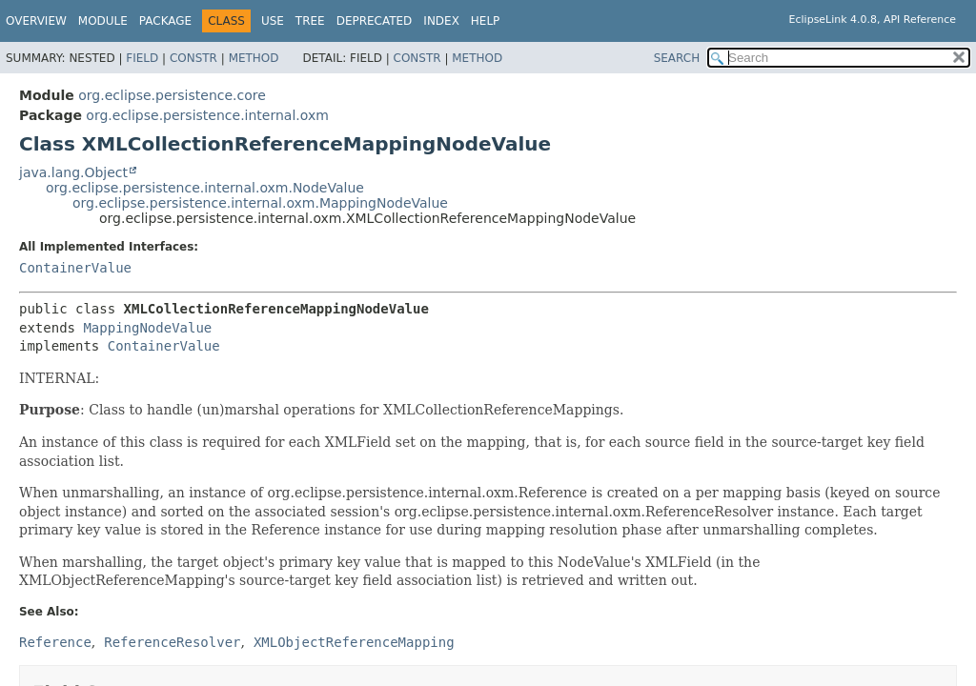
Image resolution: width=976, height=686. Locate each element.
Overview (36, 21)
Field (142, 58)
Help (485, 21)
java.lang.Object (73, 172)
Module (103, 21)
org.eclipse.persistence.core (172, 95)
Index (441, 21)
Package (165, 21)
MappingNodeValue (147, 327)
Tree (310, 21)
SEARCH (677, 58)
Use (272, 21)
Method (254, 58)
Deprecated (374, 21)
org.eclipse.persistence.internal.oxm (207, 115)
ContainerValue (75, 267)
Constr (193, 58)
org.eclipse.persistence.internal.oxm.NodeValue (205, 187)
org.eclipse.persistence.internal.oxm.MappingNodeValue (260, 203)
